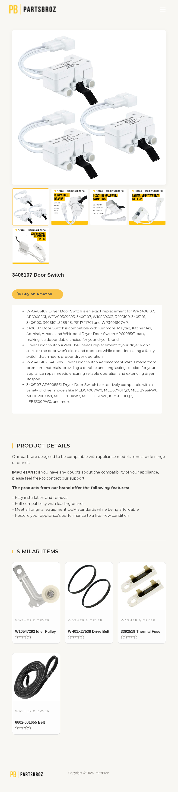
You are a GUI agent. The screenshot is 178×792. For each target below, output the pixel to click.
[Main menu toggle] (163, 9)
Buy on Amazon (34, 294)
